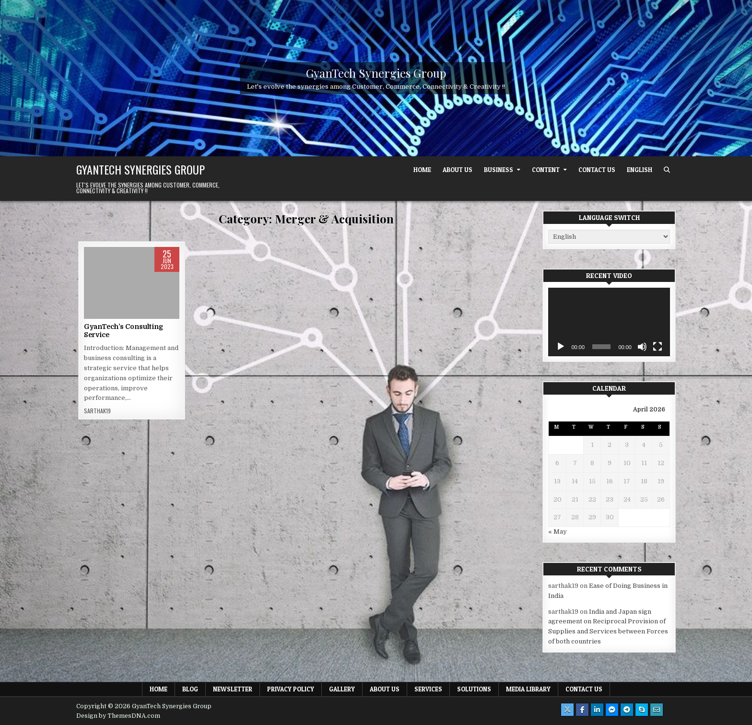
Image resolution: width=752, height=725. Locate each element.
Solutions (474, 689)
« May (557, 531)
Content (546, 170)
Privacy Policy (290, 689)
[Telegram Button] (627, 709)
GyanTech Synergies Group (376, 73)
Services (428, 689)
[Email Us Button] (656, 709)
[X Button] (567, 709)
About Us (457, 170)
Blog (190, 689)
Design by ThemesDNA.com (118, 716)
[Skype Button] (641, 709)
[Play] (560, 346)
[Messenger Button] (612, 709)
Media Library (528, 689)
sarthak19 (97, 411)
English (639, 170)
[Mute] (642, 346)
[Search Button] (667, 170)
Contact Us (596, 170)
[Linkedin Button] (597, 709)
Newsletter (232, 689)
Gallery (342, 689)
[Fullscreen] (657, 346)
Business (498, 170)
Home (422, 170)
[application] (609, 322)
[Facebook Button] (582, 709)
